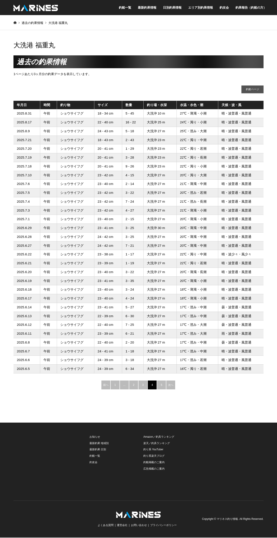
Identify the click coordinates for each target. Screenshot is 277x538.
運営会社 (122, 525)
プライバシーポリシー (163, 525)
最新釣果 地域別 (99, 443)
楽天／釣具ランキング (156, 443)
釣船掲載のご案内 (154, 462)
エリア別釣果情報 (200, 7)
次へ (170, 385)
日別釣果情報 (172, 7)
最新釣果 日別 (97, 449)
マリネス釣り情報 (227, 519)
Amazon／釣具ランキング (158, 437)
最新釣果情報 (147, 7)
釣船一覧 (125, 7)
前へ (105, 385)
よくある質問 (106, 525)
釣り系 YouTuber (153, 449)
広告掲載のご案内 (154, 468)
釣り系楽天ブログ (154, 456)
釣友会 (224, 7)
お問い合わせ (139, 525)
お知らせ (94, 437)
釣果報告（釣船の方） (250, 7)
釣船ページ (252, 89)
